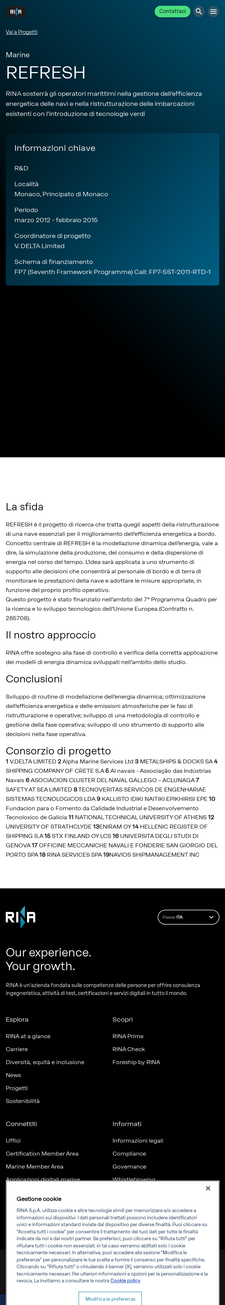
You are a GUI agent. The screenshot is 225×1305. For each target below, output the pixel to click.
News (13, 1075)
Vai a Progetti (22, 32)
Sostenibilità (23, 1101)
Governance (129, 1166)
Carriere (17, 1049)
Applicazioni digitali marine (43, 1179)
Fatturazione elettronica (145, 1192)
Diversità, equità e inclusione (45, 1062)
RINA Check (128, 1049)
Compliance (129, 1153)
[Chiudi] (208, 1211)
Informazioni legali (137, 1140)
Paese (189, 917)
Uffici (13, 1140)
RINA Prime (128, 1036)
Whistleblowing (133, 1179)
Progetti (17, 1088)
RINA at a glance (28, 1036)
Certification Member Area (42, 1153)
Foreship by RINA (136, 1062)
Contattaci (172, 11)
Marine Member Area (34, 1166)
